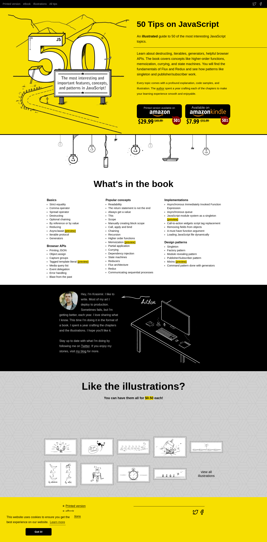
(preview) (70, 230)
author (160, 88)
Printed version (11, 3)
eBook (27, 3)
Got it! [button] (38, 531)
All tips (53, 3)
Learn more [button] (57, 522)
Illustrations (40, 3)
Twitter (85, 346)
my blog (81, 351)
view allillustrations (206, 474)
